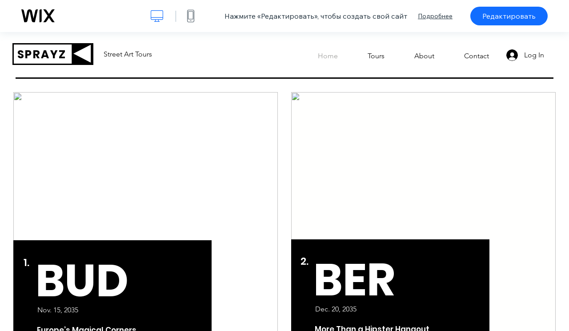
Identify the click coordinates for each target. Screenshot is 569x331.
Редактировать (509, 16)
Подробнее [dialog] (435, 16)
